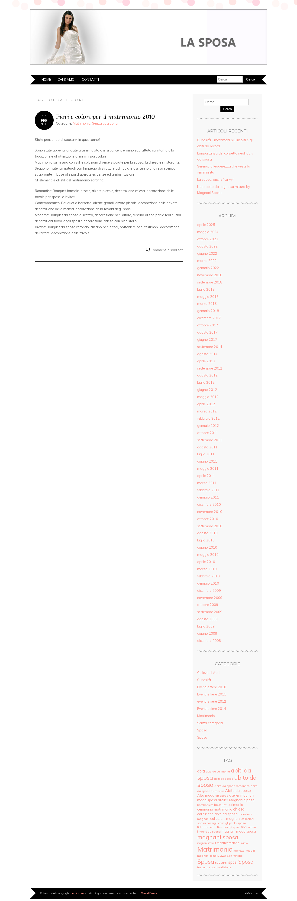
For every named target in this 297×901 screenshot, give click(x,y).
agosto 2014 (207, 354)
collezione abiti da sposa (217, 813)
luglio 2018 (206, 289)
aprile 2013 (206, 361)
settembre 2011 (209, 440)
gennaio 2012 (208, 426)
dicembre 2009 (209, 591)
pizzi (213, 855)
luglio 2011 (206, 454)
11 (44, 116)
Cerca (227, 109)
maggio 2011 (208, 469)
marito (244, 843)
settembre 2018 (209, 282)
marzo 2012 (207, 411)
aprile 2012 (206, 404)
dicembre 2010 (209, 504)
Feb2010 (44, 122)
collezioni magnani (225, 818)
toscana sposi (206, 867)
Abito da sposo (238, 790)
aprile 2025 (206, 225)
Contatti (90, 79)
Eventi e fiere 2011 (211, 694)
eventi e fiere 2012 (211, 701)
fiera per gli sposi (228, 827)
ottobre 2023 (207, 239)
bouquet (220, 805)
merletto (239, 850)
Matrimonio (81, 123)
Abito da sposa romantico (232, 786)
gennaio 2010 (208, 583)
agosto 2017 (207, 332)
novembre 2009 (209, 598)
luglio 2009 (206, 626)
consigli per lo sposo (232, 823)
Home (46, 79)
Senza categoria (105, 123)
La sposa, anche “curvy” (215, 179)
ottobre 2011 (207, 433)
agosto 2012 (207, 375)
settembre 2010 (209, 526)
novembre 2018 (209, 275)
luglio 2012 (206, 382)
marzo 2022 (207, 261)
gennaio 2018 (208, 311)
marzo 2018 (207, 304)
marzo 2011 (207, 483)
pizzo (221, 855)
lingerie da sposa (209, 831)
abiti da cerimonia (218, 771)
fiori (244, 827)
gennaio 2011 (208, 497)
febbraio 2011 (208, 490)
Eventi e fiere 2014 (211, 709)
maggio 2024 (208, 232)
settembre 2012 (209, 368)
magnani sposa (217, 837)
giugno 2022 (207, 253)
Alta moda (205, 795)
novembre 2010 (209, 512)
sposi (232, 862)
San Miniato (235, 855)
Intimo (252, 827)
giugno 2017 (207, 340)
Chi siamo (66, 79)
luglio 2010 (206, 540)
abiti (201, 771)
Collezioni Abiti (208, 673)
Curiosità (204, 680)
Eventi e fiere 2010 (211, 687)
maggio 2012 (208, 397)
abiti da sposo (223, 778)
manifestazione (228, 843)
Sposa (202, 730)
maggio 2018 (208, 297)
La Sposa (77, 893)
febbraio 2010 (208, 576)
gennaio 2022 (208, 268)
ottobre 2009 (207, 605)
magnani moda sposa (239, 831)
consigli (212, 823)
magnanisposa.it (206, 843)
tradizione (224, 867)
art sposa (221, 795)
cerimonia (235, 804)
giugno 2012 (207, 390)
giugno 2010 (207, 547)
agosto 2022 (207, 246)
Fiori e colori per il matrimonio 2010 (105, 116)
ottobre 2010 (207, 519)
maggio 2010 (208, 555)
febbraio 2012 (208, 418)
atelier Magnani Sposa (236, 800)
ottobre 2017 (207, 325)
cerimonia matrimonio (214, 809)
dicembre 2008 (209, 641)
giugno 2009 (207, 633)
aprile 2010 (206, 562)
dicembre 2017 (209, 318)
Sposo (202, 737)
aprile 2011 (206, 476)
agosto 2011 (207, 447)
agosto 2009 (207, 619)
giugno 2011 (207, 461)
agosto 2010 (207, 533)
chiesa (238, 809)
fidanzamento (206, 827)
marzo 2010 (207, 569)
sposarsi (221, 862)
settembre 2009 (209, 612)
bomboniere (205, 805)
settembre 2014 (209, 347)
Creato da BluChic (251, 893)
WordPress (149, 893)
